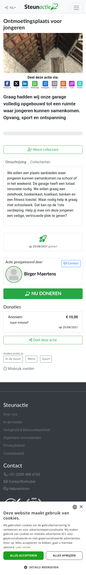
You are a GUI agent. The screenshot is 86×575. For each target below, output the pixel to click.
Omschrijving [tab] (15, 162)
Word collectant (43, 149)
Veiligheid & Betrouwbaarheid (26, 430)
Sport (46, 359)
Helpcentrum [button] (16, 489)
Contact (71, 263)
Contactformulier (19, 481)
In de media (12, 422)
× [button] (81, 507)
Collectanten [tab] (40, 162)
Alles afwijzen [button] (64, 555)
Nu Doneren (43, 294)
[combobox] (75, 507)
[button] (7, 85)
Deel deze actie (43, 340)
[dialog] (43, 538)
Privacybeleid (13, 445)
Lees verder (23, 547)
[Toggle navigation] (76, 7)
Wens (31, 359)
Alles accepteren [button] (23, 555)
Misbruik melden (18, 369)
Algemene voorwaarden (22, 438)
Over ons (10, 414)
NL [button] (12, 8)
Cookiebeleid (13, 453)
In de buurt (13, 359)
